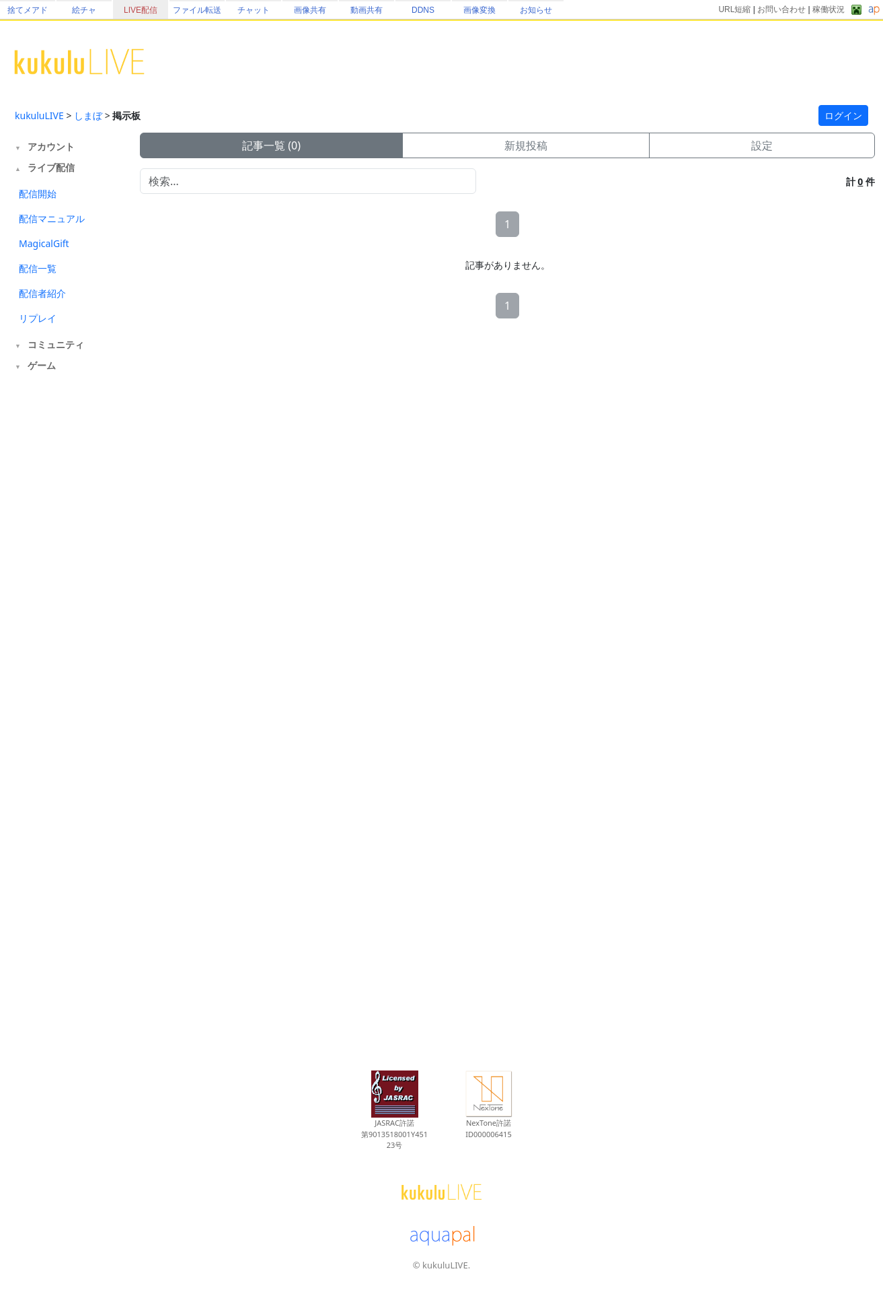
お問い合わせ (781, 9)
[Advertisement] (68, 598)
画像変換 (479, 10)
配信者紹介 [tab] (42, 293)
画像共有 (310, 10)
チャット (253, 10)
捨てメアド (27, 10)
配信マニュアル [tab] (52, 218)
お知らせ (536, 10)
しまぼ (88, 115)
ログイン (843, 115)
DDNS (423, 10)
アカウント (51, 146)
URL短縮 (734, 9)
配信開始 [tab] (37, 193)
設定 (762, 145)
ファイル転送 (197, 10)
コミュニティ (56, 344)
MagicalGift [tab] (44, 243)
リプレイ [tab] (37, 318)
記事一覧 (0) (271, 145)
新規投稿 (525, 145)
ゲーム (42, 365)
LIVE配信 (140, 10)
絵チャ (84, 10)
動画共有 (366, 10)
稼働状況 (828, 9)
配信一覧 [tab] (37, 268)
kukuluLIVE (39, 115)
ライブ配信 (51, 167)
